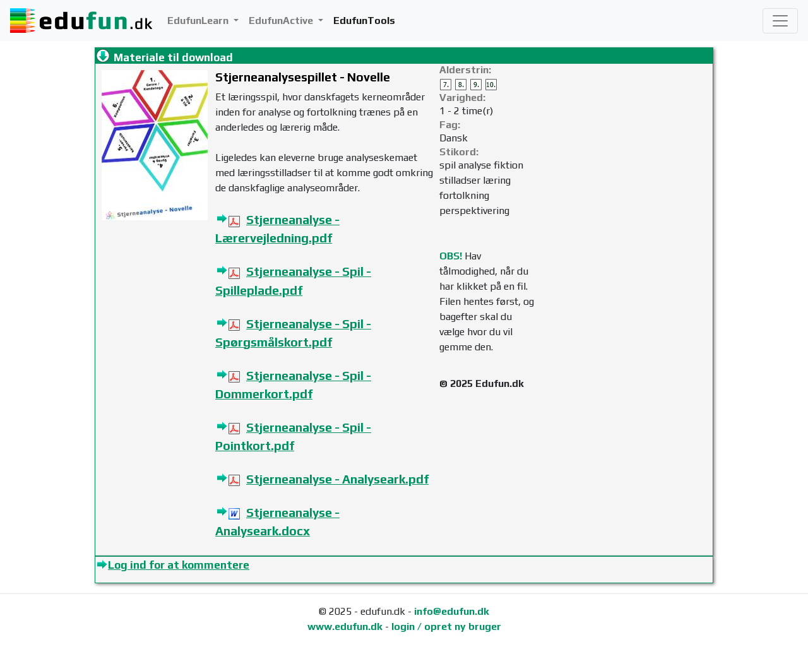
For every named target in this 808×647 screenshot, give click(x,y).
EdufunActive (282, 21)
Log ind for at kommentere (178, 565)
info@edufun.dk (451, 611)
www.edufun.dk (345, 626)
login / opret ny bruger (446, 626)
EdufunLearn (199, 21)
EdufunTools (364, 21)
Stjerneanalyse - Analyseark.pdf (337, 479)
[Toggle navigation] (780, 20)
